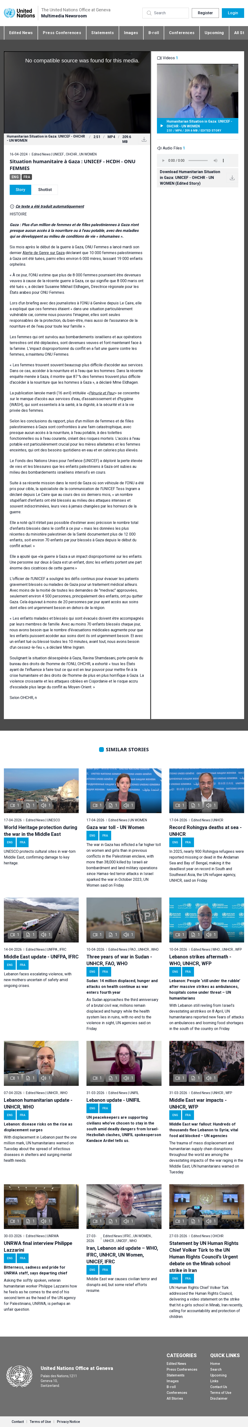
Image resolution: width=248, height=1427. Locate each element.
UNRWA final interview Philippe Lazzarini (38, 1246)
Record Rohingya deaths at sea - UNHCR (205, 830)
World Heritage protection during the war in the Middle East (40, 830)
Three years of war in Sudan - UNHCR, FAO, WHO (119, 960)
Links (214, 1381)
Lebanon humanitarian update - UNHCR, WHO (38, 1103)
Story (20, 189)
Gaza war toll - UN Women (115, 827)
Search (216, 1369)
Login (233, 13)
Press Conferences (62, 32)
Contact (18, 1422)
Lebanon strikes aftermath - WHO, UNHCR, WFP (200, 960)
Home (215, 1364)
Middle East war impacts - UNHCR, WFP (198, 1103)
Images (131, 32)
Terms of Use (220, 1393)
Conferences (181, 32)
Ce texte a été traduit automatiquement (50, 206)
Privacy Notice (68, 1422)
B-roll (153, 32)
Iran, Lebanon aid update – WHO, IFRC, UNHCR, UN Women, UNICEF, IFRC (122, 1255)
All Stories (175, 1398)
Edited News (21, 32)
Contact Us (218, 1387)
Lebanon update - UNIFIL (113, 1100)
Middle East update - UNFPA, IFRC (41, 957)
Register (205, 13)
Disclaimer (219, 1398)
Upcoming (214, 32)
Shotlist (45, 189)
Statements (102, 32)
